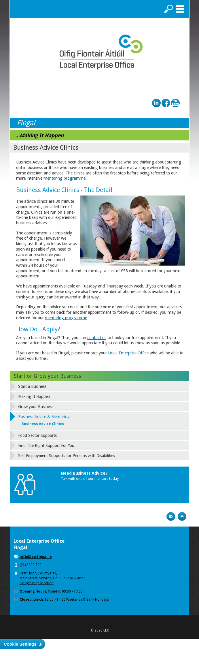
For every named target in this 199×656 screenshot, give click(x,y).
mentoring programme (64, 178)
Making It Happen (34, 396)
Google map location (37, 583)
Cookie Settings (20, 644)
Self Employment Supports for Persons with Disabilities (66, 455)
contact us (96, 337)
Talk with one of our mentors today (90, 478)
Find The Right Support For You (46, 445)
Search (168, 9)
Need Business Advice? (84, 473)
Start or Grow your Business (47, 376)
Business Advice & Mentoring (44, 416)
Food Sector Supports (37, 435)
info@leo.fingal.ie (36, 557)
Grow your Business (35, 406)
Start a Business (32, 386)
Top (182, 516)
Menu (180, 9)
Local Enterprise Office (128, 353)
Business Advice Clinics (43, 424)
